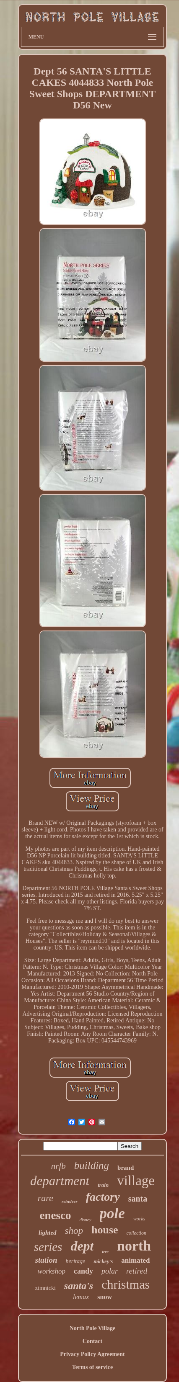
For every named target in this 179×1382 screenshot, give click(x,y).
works (139, 1219)
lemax (81, 1296)
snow (104, 1296)
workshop (51, 1271)
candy (83, 1271)
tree (105, 1251)
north (134, 1245)
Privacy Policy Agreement (92, 1354)
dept (81, 1245)
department (59, 1181)
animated (135, 1260)
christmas (125, 1284)
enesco (55, 1215)
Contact (92, 1341)
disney (85, 1219)
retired (136, 1270)
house (104, 1230)
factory (103, 1196)
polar (109, 1271)
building (91, 1165)
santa (138, 1198)
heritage (75, 1261)
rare (45, 1198)
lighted (48, 1232)
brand (125, 1167)
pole (112, 1213)
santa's (78, 1285)
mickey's (103, 1261)
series (48, 1246)
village (136, 1180)
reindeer (70, 1201)
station (46, 1260)
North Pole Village (93, 1328)
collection (136, 1233)
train (103, 1185)
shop (74, 1230)
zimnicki (45, 1288)
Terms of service (92, 1367)
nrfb (58, 1166)
